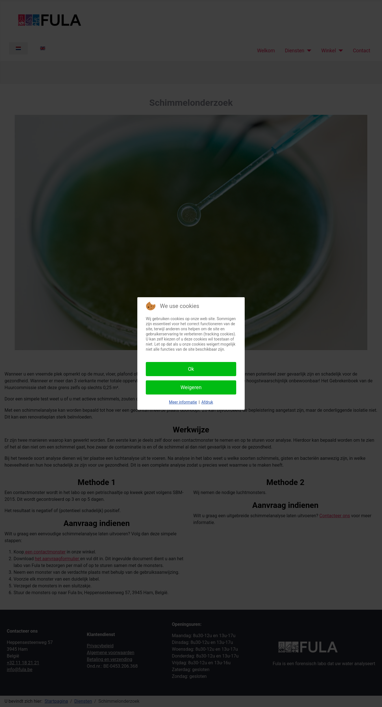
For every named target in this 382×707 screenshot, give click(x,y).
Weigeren (191, 387)
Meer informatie (183, 402)
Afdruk (207, 402)
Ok (191, 369)
